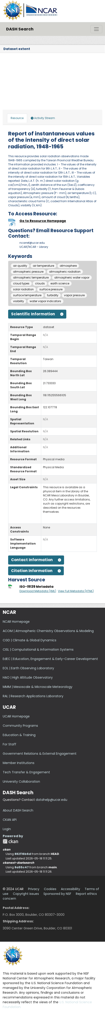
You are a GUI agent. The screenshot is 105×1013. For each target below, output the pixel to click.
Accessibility (70, 889)
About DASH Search (18, 810)
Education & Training (19, 735)
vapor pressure (74, 295)
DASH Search (19, 29)
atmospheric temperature (31, 277)
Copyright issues (26, 893)
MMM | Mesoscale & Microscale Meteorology (37, 686)
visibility (18, 301)
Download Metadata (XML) (37, 591)
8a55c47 (21, 867)
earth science (59, 283)
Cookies (50, 889)
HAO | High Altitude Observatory (28, 677)
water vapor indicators (45, 301)
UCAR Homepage (16, 716)
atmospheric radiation (65, 272)
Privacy (33, 889)
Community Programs (20, 725)
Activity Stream (43, 118)
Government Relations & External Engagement (39, 753)
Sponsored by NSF (57, 893)
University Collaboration (21, 781)
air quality (20, 266)
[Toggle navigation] (96, 29)
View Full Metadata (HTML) (76, 591)
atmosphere (68, 266)
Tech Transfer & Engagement (26, 772)
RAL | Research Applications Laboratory (33, 696)
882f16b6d (22, 854)
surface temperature (27, 295)
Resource (17, 118)
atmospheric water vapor (71, 277)
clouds (40, 283)
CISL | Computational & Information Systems (38, 649)
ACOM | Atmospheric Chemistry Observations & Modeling (48, 631)
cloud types (21, 283)
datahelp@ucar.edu (51, 799)
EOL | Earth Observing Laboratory (28, 668)
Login (7, 829)
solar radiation (23, 289)
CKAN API (10, 819)
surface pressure (50, 289)
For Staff (9, 744)
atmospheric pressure (28, 272)
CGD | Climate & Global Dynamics (29, 640)
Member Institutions (18, 763)
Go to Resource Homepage (42, 221)
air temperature (43, 266)
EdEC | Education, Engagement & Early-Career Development (50, 659)
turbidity (52, 295)
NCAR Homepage (16, 621)
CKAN (10, 841)
